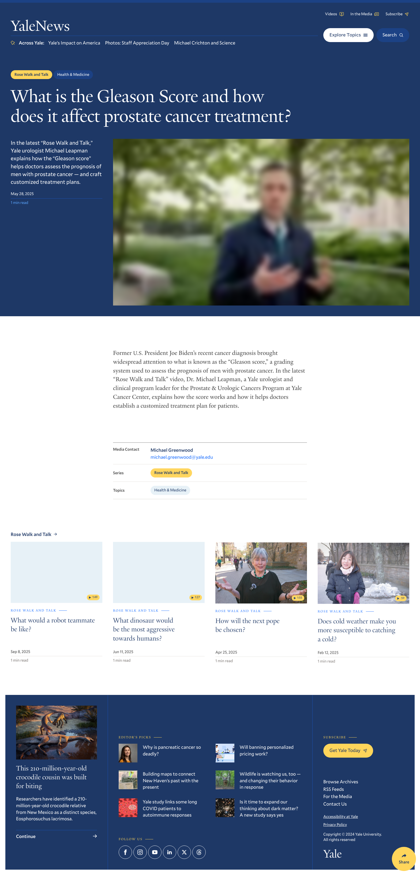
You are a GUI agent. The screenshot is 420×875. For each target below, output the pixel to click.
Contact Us (335, 803)
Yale (332, 855)
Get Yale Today (348, 750)
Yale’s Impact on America (74, 42)
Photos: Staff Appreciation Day (137, 42)
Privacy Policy (335, 824)
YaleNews (40, 27)
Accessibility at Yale (340, 816)
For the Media (337, 796)
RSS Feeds (333, 789)
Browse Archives (340, 781)
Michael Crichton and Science (204, 42)
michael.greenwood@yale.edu (182, 466)
